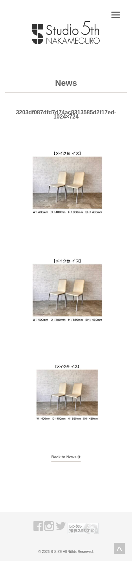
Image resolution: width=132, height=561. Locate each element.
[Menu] (115, 15)
